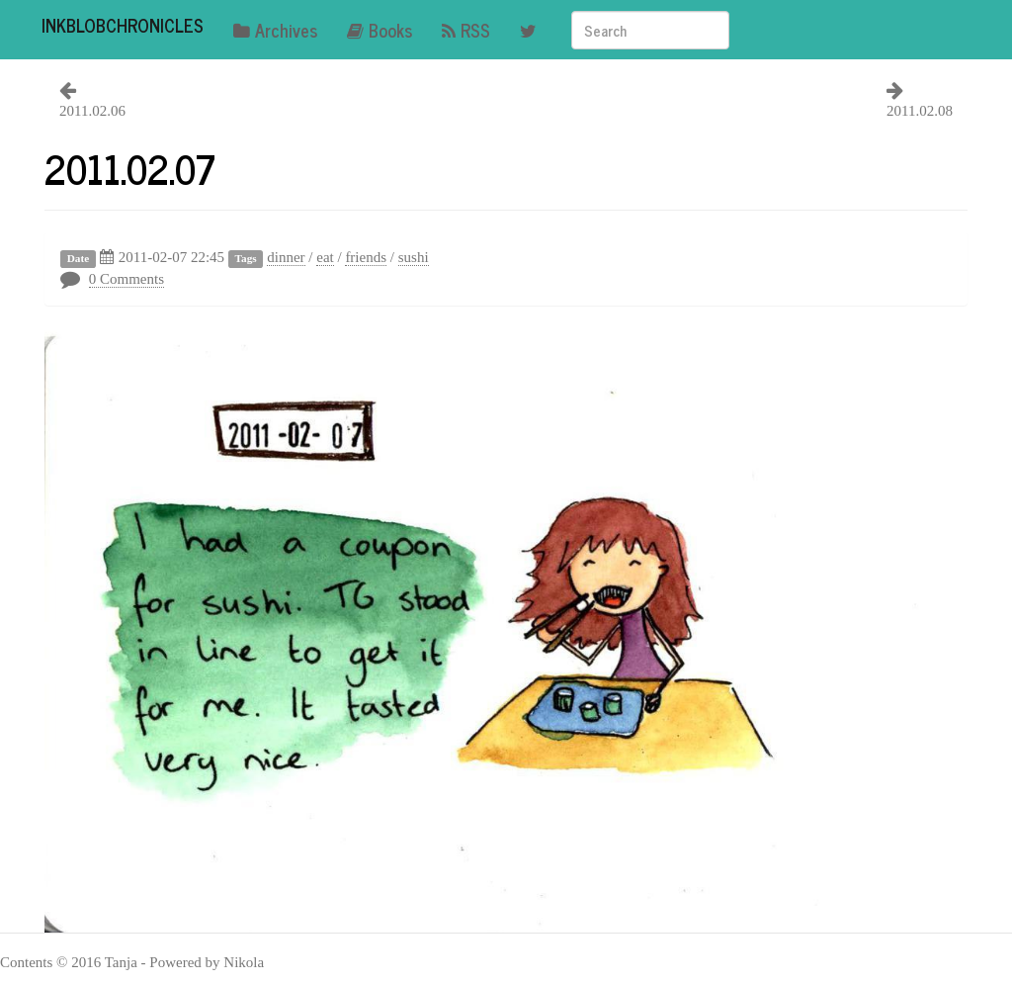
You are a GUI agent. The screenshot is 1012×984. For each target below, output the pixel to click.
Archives (275, 30)
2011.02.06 (92, 111)
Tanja (121, 962)
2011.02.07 (129, 168)
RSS (466, 30)
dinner (285, 257)
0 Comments (126, 279)
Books (379, 30)
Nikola (243, 962)
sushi (413, 257)
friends (365, 257)
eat (324, 257)
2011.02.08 (919, 111)
